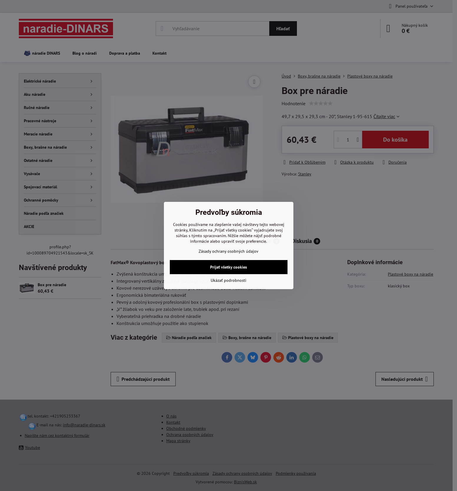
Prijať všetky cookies (228, 267)
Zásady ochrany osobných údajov (228, 251)
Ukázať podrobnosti (228, 280)
